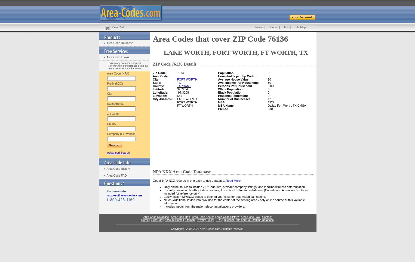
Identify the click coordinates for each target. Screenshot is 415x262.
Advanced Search (118, 152)
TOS (287, 27)
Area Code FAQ (117, 175)
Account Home (174, 219)
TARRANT (184, 86)
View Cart (118, 27)
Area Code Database (120, 43)
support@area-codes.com (124, 195)
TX (179, 82)
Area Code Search (203, 216)
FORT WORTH (187, 79)
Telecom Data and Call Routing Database (248, 219)
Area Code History (118, 168)
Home (259, 27)
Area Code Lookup (119, 57)
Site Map (300, 27)
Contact (273, 27)
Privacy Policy (205, 219)
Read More (233, 180)
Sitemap (190, 219)
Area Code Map (180, 216)
